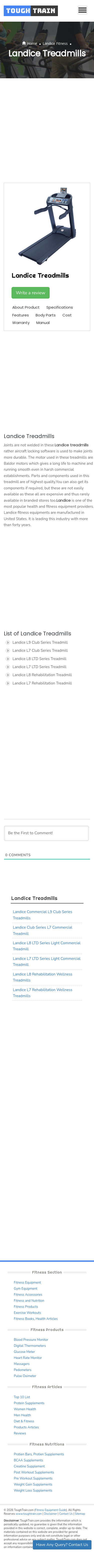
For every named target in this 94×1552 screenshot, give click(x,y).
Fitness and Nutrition (29, 1300)
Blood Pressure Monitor (31, 1340)
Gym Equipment (25, 1288)
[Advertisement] (47, 130)
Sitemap (80, 1514)
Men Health (22, 1415)
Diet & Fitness (24, 1421)
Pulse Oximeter (25, 1376)
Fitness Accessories (28, 1294)
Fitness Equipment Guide (50, 1510)
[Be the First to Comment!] (46, 833)
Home (32, 43)
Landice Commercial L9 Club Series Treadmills (42, 914)
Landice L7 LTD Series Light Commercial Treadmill (47, 961)
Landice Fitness (55, 43)
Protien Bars (23, 1454)
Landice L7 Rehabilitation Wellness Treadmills (42, 992)
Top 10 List (22, 1397)
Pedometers (22, 1370)
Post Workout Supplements (34, 1472)
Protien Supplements (48, 1454)
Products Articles (26, 1427)
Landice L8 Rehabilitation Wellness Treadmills (42, 977)
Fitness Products (26, 1307)
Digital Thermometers (30, 1346)
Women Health (25, 1409)
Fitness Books (24, 1319)
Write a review (30, 293)
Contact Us (66, 1514)
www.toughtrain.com (29, 1514)
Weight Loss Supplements (33, 1490)
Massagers (22, 1364)
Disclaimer (50, 1514)
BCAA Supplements (28, 1460)
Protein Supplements (29, 1403)
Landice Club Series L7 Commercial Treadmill (42, 930)
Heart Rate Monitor (28, 1358)
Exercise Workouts (27, 1313)
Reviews (20, 1433)
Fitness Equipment (27, 1282)
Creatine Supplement (29, 1466)
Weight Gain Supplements (33, 1484)
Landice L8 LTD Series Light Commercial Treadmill (47, 946)
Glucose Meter (24, 1352)
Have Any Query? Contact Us (62, 1544)
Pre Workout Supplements (33, 1478)
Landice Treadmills (34, 898)
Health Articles (47, 1319)
